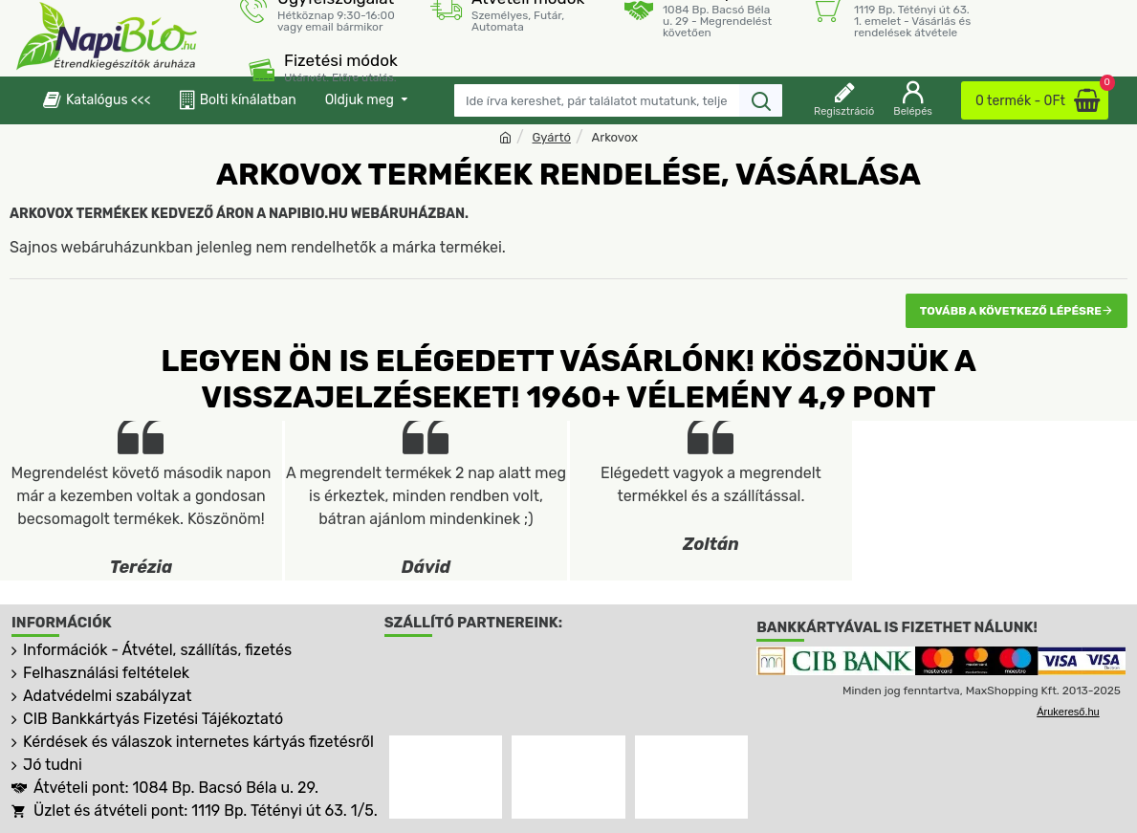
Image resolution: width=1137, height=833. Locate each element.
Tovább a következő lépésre (1011, 311)
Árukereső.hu (1068, 711)
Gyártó (552, 137)
